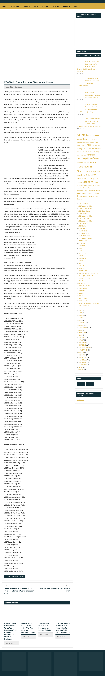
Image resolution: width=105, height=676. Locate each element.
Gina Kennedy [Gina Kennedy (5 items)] (90, 142)
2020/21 (81, 317)
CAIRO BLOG (82, 228)
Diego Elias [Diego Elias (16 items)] (87, 139)
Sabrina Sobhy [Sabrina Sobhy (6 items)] (92, 185)
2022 (80, 320)
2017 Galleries (83, 203)
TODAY (80, 295)
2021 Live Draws (83, 218)
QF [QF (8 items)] (97, 178)
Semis (80, 367)
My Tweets (80, 400)
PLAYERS (81, 268)
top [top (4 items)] (83, 196)
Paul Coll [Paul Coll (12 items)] (85, 175)
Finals (80, 335)
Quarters (81, 352)
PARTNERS (82, 263)
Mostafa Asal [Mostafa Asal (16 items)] (93, 158)
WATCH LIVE (82, 298)
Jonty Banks (18, 87)
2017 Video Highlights (85, 206)
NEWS (36, 6)
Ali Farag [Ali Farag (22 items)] (82, 135)
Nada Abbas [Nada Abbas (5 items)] (80, 162)
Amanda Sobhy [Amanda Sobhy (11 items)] (93, 135)
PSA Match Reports (84, 347)
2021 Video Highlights (85, 221)
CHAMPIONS (82, 231)
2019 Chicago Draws (85, 208)
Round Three (82, 360)
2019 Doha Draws (84, 211)
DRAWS (45, 6)
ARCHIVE (97, 55)
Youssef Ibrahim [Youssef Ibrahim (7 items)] (89, 196)
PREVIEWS (82, 345)
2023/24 (8, 576)
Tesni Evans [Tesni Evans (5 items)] (90, 193)
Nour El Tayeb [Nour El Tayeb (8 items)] (92, 171)
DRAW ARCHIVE (83, 233)
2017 (80, 310)
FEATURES (82, 332)
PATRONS (81, 266)
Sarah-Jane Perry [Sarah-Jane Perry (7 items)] (85, 188)
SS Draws (81, 283)
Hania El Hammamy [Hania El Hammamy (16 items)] (90, 145)
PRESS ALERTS (83, 271)
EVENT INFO (15, 6)
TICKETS (27, 6)
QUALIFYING (82, 350)
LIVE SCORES (83, 253)
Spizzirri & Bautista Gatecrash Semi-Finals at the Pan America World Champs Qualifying (61, 627)
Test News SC (82, 288)
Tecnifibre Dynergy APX (85, 285)
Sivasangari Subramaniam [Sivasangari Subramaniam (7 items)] (91, 190)
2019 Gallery (82, 213)
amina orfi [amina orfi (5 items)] (79, 139)
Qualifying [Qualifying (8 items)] (80, 182)
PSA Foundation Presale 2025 (88, 273)
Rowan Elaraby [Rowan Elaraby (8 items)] (82, 185)
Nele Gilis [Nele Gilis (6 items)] (86, 162)
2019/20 (81, 315)
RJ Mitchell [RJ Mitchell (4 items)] (96, 182)
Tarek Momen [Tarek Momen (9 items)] (82, 193)
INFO (90, 55)
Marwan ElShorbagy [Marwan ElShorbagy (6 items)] (93, 151)
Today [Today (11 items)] (79, 196)
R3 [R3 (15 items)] (92, 182)
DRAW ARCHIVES (84, 236)
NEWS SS (81, 261)
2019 (80, 312)
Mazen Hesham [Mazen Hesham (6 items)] (81, 155)
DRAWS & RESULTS (85, 238)
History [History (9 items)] (79, 149)
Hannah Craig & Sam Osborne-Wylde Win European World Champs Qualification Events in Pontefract (11, 627)
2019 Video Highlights (85, 216)
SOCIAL (81, 280)
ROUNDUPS (82, 365)
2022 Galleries (83, 223)
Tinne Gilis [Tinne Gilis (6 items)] (97, 193)
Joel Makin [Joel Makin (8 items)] (92, 149)
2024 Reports (82, 327)
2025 (80, 330)
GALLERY (66, 6)
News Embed (82, 258)
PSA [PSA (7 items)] (90, 175)
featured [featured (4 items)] (85, 142)
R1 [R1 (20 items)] (85, 182)
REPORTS (55, 6)
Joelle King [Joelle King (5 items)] (85, 148)
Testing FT (81, 290)
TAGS (85, 55)
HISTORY (78, 6)
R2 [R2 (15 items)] (89, 182)
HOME (4, 6)
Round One (82, 357)
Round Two (82, 362)
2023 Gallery (82, 226)
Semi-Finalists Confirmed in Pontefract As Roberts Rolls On (92, 95)
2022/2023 (81, 322)
